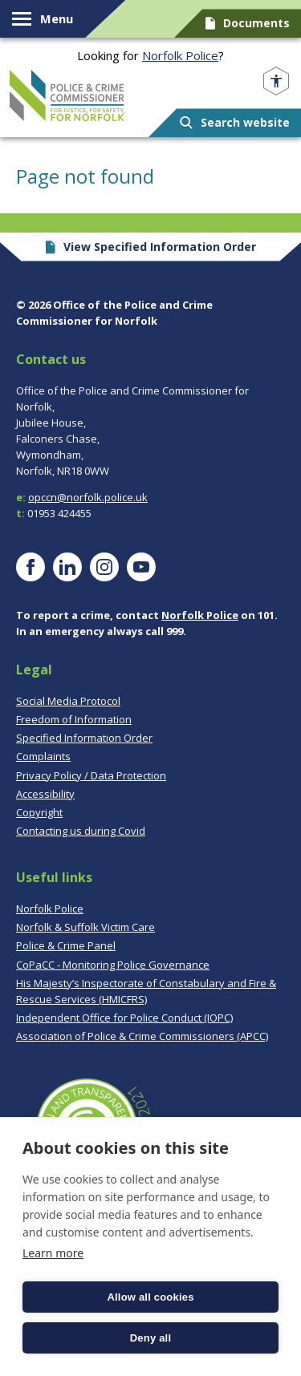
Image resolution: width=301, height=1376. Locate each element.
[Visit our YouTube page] (141, 566)
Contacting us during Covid (80, 831)
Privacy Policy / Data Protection (91, 775)
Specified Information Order (84, 737)
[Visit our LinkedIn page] (67, 566)
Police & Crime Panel (66, 945)
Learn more (52, 1253)
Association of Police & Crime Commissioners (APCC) (142, 1036)
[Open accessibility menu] (276, 81)
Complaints (43, 756)
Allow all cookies (150, 1297)
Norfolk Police (180, 55)
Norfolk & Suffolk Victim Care (85, 927)
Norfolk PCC (67, 95)
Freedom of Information (74, 719)
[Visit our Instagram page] (104, 566)
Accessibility (45, 794)
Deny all (150, 1338)
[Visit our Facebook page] (30, 566)
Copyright (39, 812)
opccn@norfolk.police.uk (88, 497)
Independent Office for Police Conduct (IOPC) (124, 1017)
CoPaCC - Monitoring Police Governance (112, 964)
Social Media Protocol (68, 701)
